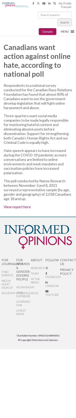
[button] (65, 32)
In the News (35, 280)
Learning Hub (23, 303)
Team (35, 273)
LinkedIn (52, 284)
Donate (47, 31)
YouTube (52, 293)
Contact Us (67, 262)
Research (38, 268)
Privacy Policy (67, 271)
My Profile (65, 3)
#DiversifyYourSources (9, 293)
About (37, 260)
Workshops (23, 287)
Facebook (52, 275)
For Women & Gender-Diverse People (23, 269)
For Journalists (9, 262)
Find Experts (7, 273)
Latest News (21, 312)
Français (66, 6)
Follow (52, 260)
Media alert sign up (7, 284)
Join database (23, 294)
